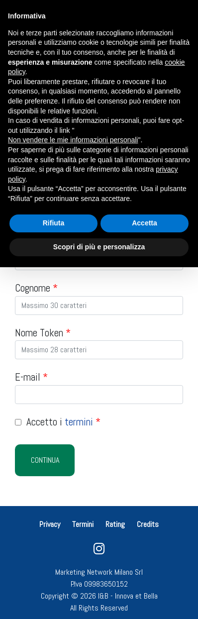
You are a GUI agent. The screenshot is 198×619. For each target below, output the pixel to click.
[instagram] (99, 551)
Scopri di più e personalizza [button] (99, 247)
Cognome (36, 288)
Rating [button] (115, 524)
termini (79, 421)
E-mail (31, 377)
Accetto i (57, 421)
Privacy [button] (50, 524)
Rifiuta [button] (54, 223)
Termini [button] (83, 524)
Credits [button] (148, 524)
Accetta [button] (144, 223)
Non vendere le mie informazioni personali (73, 140)
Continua (45, 460)
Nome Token (43, 332)
